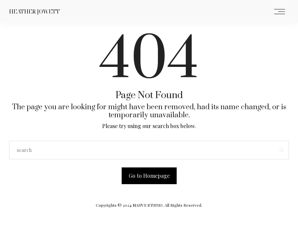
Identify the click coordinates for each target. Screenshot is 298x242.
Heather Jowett (34, 11)
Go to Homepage (149, 175)
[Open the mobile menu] (279, 11)
